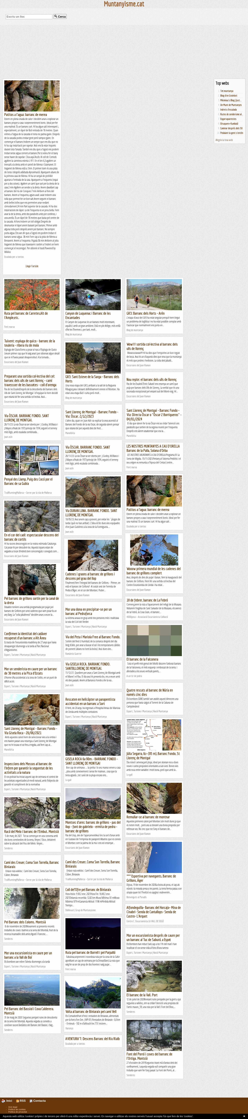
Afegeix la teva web (224, 140)
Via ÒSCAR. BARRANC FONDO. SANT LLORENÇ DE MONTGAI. (26, 417)
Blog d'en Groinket (228, 95)
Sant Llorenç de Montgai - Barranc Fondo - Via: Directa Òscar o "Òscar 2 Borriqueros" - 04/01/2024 (154, 414)
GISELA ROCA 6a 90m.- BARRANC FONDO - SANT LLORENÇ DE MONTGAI (91, 761)
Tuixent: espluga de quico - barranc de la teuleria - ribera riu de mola (29, 343)
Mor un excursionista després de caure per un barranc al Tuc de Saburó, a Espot (153, 937)
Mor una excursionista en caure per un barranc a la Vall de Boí (28, 955)
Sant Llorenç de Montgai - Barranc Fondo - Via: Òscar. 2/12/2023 (91, 414)
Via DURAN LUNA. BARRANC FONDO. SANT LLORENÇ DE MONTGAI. (91, 512)
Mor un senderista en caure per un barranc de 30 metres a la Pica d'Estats (30, 671)
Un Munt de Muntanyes (231, 104)
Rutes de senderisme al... (231, 114)
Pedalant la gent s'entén (231, 132)
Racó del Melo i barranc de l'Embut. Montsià (31, 831)
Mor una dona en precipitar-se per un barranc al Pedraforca (88, 611)
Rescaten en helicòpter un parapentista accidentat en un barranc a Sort (90, 701)
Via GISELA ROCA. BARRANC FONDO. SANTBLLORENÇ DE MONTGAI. (87, 666)
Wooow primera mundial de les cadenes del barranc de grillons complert (154, 570)
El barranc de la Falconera (142, 659)
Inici (8, 1100)
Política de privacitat (17, 1112)
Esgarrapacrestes (228, 118)
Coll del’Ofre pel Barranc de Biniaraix (88, 889)
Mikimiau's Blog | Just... (230, 100)
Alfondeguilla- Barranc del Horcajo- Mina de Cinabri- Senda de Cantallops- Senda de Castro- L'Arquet (154, 911)
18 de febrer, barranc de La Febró (147, 600)
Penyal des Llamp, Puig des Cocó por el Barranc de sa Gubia (28, 481)
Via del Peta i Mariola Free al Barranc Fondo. (92, 637)
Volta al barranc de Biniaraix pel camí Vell (90, 1011)
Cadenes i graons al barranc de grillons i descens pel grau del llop (90, 576)
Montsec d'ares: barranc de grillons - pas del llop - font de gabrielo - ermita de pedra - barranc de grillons (93, 826)
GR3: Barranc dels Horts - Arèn (146, 313)
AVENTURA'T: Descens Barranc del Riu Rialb (92, 1038)
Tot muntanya (226, 90)
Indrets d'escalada (228, 109)
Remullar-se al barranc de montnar (148, 817)
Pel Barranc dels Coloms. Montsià (25, 922)
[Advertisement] (124, 52)
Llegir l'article (32, 266)
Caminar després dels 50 (231, 128)
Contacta (38, 1100)
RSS (21, 1100)
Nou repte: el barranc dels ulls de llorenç (152, 379)
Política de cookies (17, 1109)
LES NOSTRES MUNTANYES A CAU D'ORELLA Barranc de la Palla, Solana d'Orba (153, 448)
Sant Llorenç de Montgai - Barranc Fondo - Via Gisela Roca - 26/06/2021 (30, 730)
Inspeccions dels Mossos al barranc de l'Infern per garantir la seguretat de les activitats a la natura (28, 767)
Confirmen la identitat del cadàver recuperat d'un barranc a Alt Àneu (25, 635)
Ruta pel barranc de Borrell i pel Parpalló (90, 952)
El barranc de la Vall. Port (142, 995)
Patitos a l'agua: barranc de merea (25, 114)
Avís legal (12, 1107)
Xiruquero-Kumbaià (229, 123)
